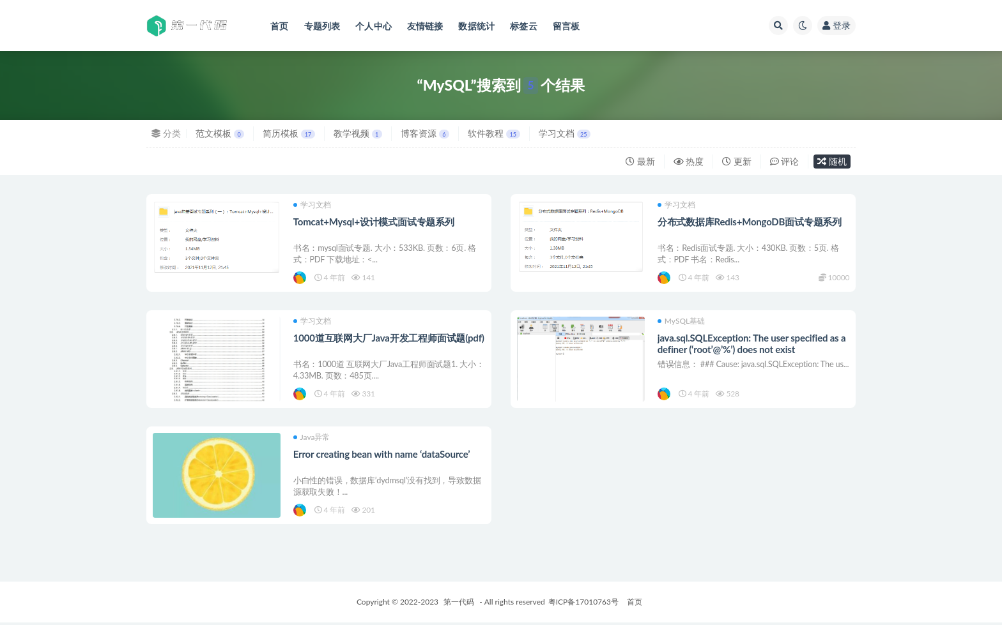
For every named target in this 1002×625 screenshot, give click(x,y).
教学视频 (358, 133)
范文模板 (220, 133)
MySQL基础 (681, 321)
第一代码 (458, 604)
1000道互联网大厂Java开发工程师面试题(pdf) (388, 339)
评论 (784, 161)
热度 (689, 161)
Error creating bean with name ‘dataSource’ (381, 456)
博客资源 (425, 133)
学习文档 (564, 133)
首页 (634, 604)
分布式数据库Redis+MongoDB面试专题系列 (750, 221)
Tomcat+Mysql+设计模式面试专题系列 (373, 221)
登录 (836, 25)
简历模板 (288, 133)
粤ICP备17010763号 (583, 604)
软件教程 (494, 133)
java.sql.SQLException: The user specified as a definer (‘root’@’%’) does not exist (752, 344)
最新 (640, 161)
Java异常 (311, 439)
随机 (832, 161)
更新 (737, 161)
